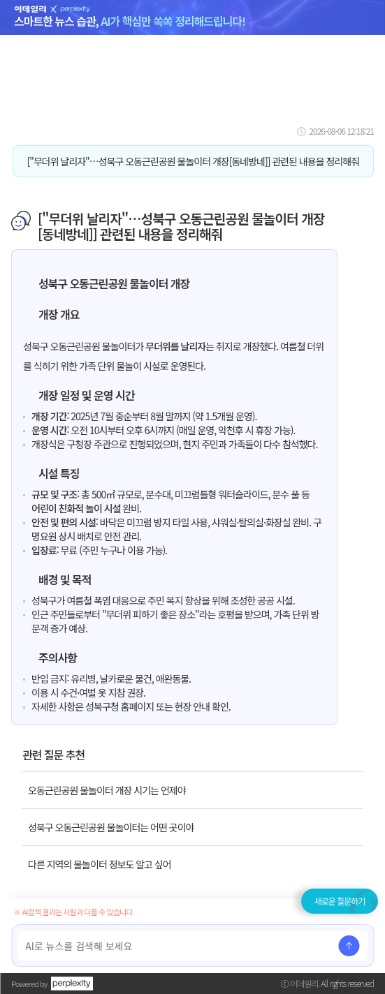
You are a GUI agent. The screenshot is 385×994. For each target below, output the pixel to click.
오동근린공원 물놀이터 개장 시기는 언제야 (107, 790)
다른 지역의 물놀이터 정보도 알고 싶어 (99, 864)
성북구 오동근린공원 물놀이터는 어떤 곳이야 (111, 827)
